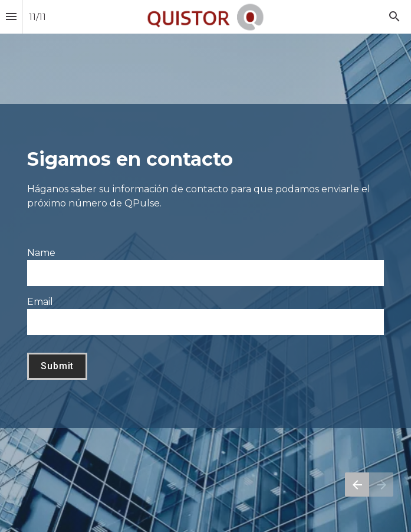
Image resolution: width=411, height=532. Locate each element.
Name (41, 252)
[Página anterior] (357, 484)
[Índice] (11, 17)
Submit (57, 366)
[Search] (394, 17)
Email (40, 301)
